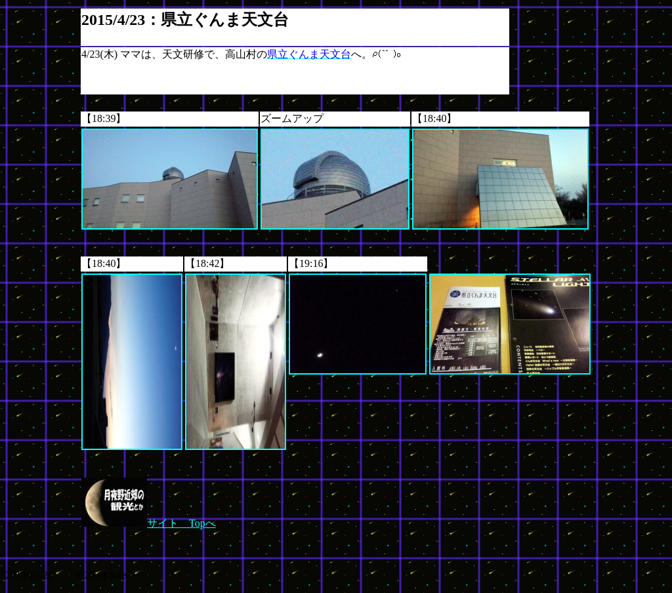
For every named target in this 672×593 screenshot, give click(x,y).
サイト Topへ (148, 523)
